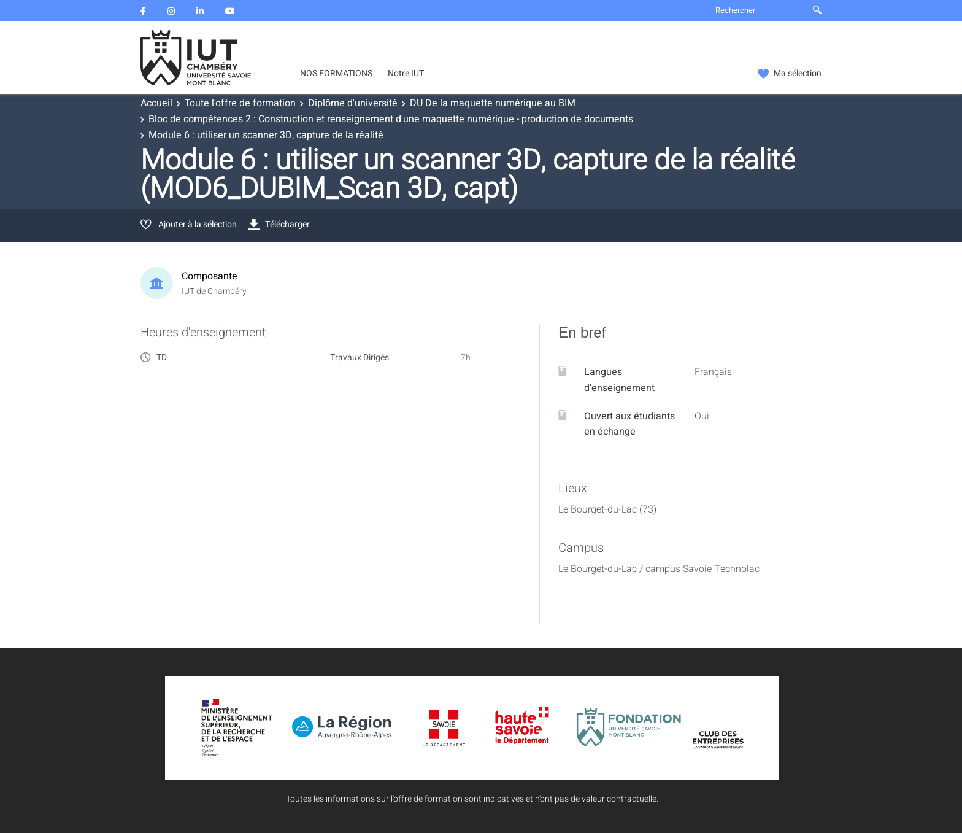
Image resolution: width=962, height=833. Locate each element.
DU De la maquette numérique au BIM (492, 103)
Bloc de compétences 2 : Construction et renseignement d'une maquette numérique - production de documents (390, 119)
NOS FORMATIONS (336, 74)
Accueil (156, 103)
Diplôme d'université (353, 103)
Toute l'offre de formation (240, 103)
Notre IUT (406, 74)
